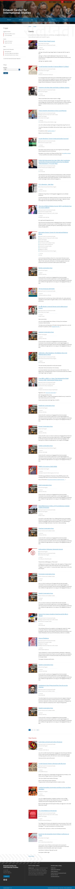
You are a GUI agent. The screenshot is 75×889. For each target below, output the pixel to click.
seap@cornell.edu (52, 130)
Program (5, 67)
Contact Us (7, 875)
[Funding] (53, 19)
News (4, 46)
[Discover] (9, 19)
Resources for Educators (8, 49)
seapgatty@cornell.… (56, 326)
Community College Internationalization (12, 52)
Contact (51, 1)
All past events (31, 855)
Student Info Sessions (8, 40)
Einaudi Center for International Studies (58, 872)
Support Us (58, 1)
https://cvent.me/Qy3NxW (51, 392)
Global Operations (55, 870)
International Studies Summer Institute (11, 54)
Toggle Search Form (62, 1)
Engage (5, 27)
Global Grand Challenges (56, 869)
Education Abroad (55, 874)
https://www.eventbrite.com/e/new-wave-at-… (56, 479)
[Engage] (42, 19)
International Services (55, 876)
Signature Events (6, 31)
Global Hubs (54, 867)
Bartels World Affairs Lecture (10, 33)
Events (4, 38)
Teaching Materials (8, 51)
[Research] (21, 19)
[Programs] (66, 19)
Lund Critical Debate (8, 34)
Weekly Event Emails (8, 42)
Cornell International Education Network (11, 58)
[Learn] (32, 19)
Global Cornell (68, 1)
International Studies (20, 11)
